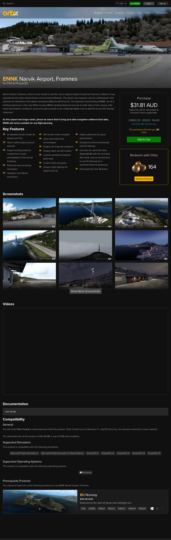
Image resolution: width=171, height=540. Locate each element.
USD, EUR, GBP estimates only (144, 124)
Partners (131, 13)
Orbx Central (23, 429)
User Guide (10, 411)
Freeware (149, 13)
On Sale (108, 13)
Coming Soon (162, 13)
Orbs (139, 13)
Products (99, 13)
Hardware (119, 13)
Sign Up (163, 4)
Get (135, 4)
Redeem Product (144, 178)
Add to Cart (143, 139)
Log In (149, 4)
